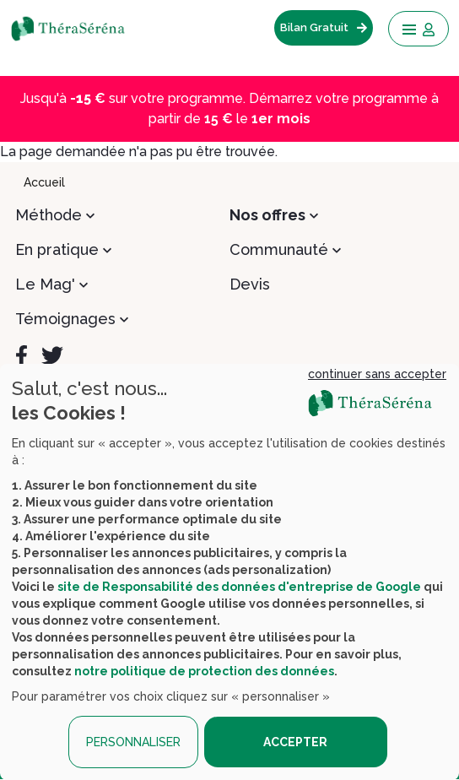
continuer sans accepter (377, 374)
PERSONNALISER (133, 742)
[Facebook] (21, 355)
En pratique (57, 249)
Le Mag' (45, 284)
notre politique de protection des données (204, 671)
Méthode (48, 215)
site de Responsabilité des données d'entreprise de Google (239, 586)
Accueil (44, 182)
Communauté (279, 249)
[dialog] (229, 572)
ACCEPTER (295, 742)
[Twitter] (52, 355)
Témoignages (65, 319)
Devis (250, 284)
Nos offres (267, 215)
